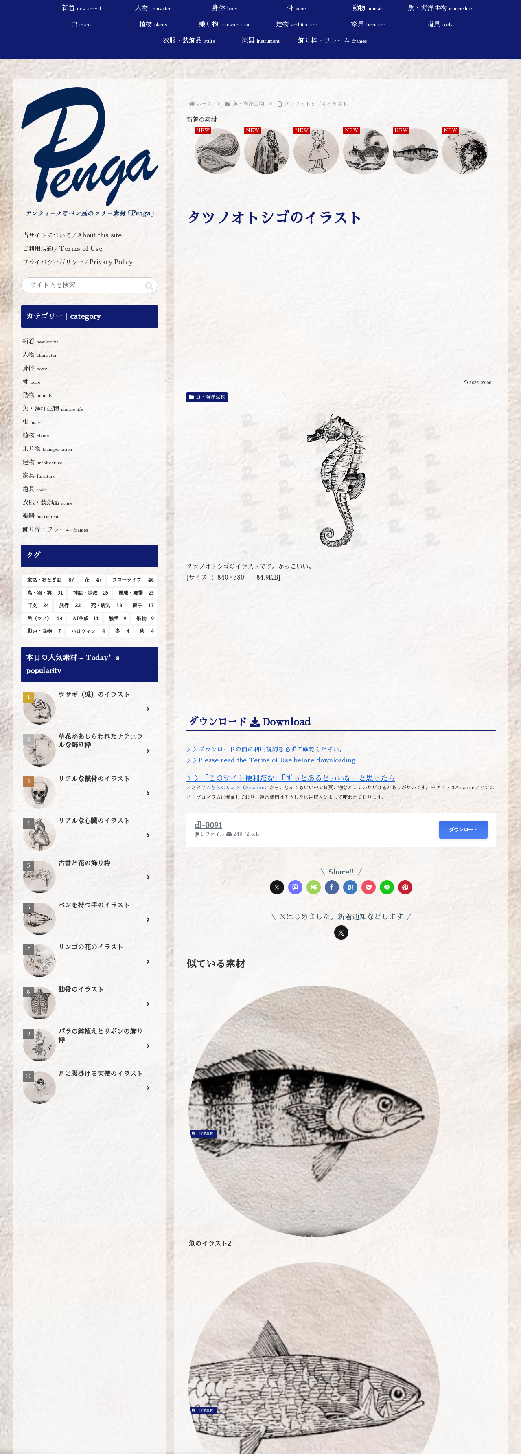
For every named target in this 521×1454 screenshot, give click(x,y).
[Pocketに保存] (368, 887)
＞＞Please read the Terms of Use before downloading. (271, 760)
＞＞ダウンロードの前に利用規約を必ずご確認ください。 (265, 749)
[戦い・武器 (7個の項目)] (43, 631)
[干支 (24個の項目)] (37, 606)
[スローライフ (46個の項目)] (132, 580)
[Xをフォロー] (341, 932)
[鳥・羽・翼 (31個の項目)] (44, 593)
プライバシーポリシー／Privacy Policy (80, 262)
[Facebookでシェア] (332, 887)
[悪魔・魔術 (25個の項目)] (135, 593)
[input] (89, 285)
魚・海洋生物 (207, 397)
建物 (42, 462)
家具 (38, 475)
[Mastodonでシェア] (295, 887)
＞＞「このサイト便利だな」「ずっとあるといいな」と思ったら (290, 778)
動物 (37, 395)
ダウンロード (463, 829)
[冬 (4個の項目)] (121, 631)
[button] (149, 286)
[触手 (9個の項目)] (117, 619)
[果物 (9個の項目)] (144, 619)
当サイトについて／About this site (72, 235)
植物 (35, 435)
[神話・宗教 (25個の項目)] (90, 593)
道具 (34, 489)
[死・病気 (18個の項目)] (105, 606)
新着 (41, 341)
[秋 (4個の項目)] (145, 631)
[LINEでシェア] (387, 887)
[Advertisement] (341, 314)
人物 (39, 354)
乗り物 (47, 449)
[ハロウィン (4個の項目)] (87, 631)
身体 (34, 368)
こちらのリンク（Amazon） (237, 787)
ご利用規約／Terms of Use (62, 249)
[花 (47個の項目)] (92, 580)
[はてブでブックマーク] (350, 887)
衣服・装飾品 (47, 502)
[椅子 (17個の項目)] (142, 606)
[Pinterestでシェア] (405, 887)
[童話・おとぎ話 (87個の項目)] (49, 580)
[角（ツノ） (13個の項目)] (44, 619)
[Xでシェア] (277, 887)
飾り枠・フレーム (55, 529)
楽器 (40, 516)
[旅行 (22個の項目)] (69, 606)
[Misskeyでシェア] (313, 887)
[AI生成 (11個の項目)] (84, 619)
